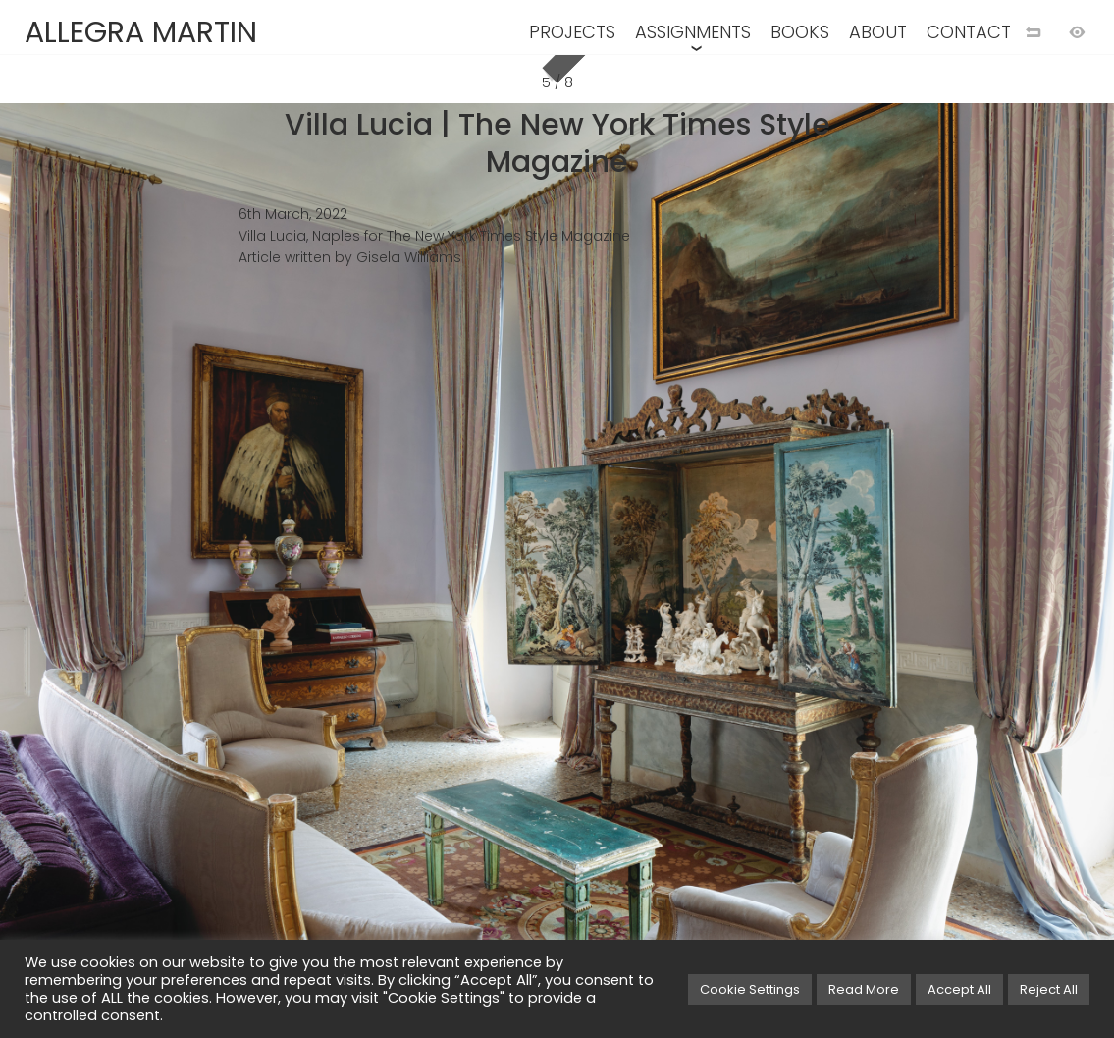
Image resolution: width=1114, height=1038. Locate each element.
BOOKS (799, 32)
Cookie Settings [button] (750, 989)
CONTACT (969, 32)
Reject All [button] (1049, 989)
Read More (863, 989)
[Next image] (836, 550)
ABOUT (878, 32)
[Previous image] (278, 550)
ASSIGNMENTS (693, 32)
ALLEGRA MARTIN (141, 32)
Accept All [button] (959, 989)
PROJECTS (572, 32)
